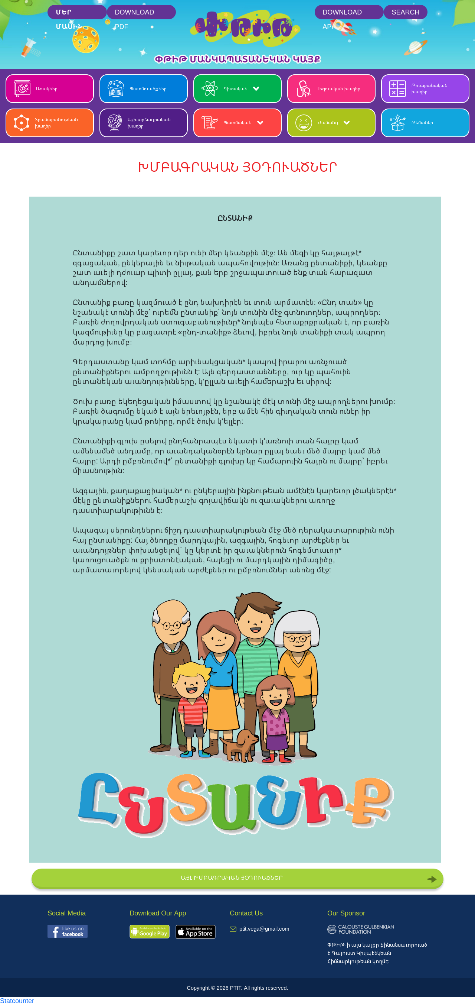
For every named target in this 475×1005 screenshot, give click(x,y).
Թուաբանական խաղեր (418, 88)
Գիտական (230, 88)
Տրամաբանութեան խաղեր (46, 122)
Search (405, 11)
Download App (342, 13)
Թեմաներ (411, 122)
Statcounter (17, 1000)
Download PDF (134, 13)
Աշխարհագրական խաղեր (139, 122)
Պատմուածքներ (137, 88)
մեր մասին (69, 13)
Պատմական (232, 122)
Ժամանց (322, 122)
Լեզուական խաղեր (327, 88)
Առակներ (36, 88)
